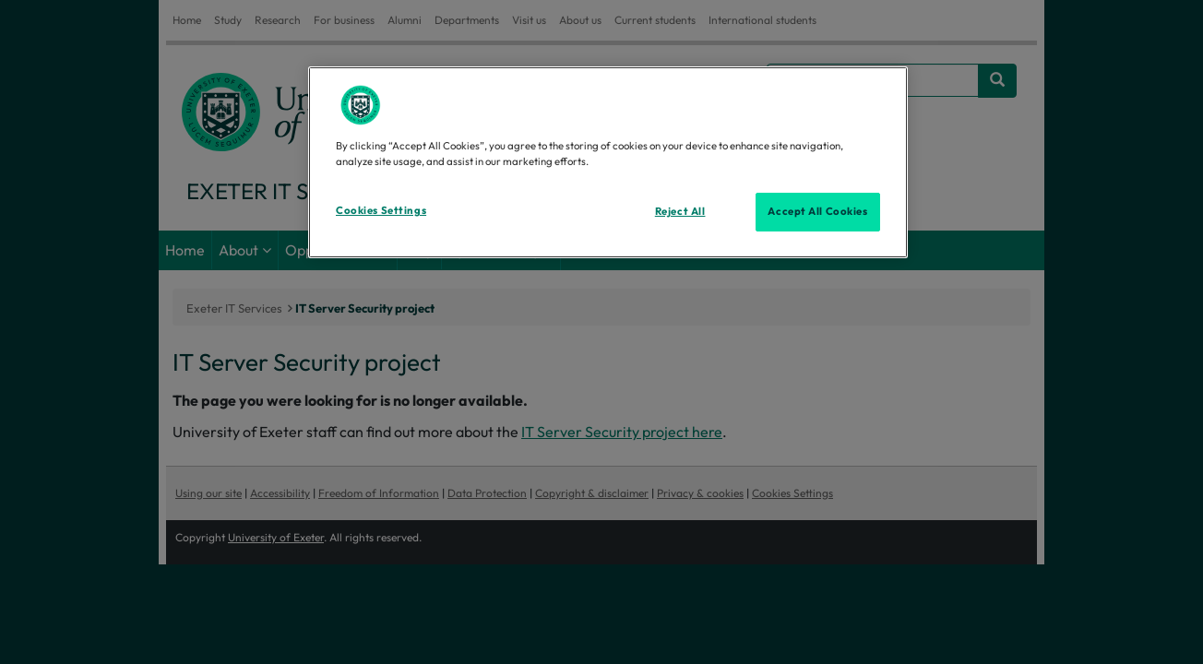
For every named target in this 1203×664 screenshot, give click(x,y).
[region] (608, 162)
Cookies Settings (381, 210)
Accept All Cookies (817, 211)
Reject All (680, 211)
